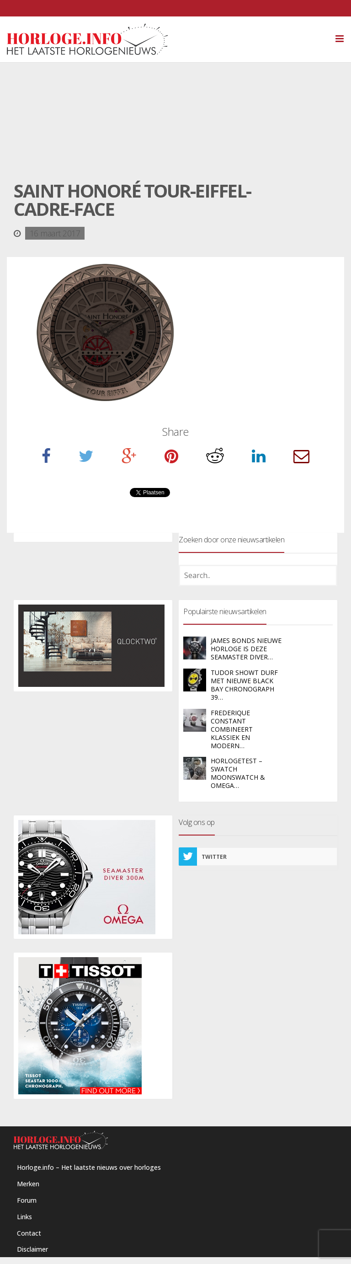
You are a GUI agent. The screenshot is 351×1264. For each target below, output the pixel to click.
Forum (27, 1200)
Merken (28, 1183)
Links (24, 1216)
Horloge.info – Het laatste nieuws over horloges (89, 1167)
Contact (29, 1233)
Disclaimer (32, 1249)
